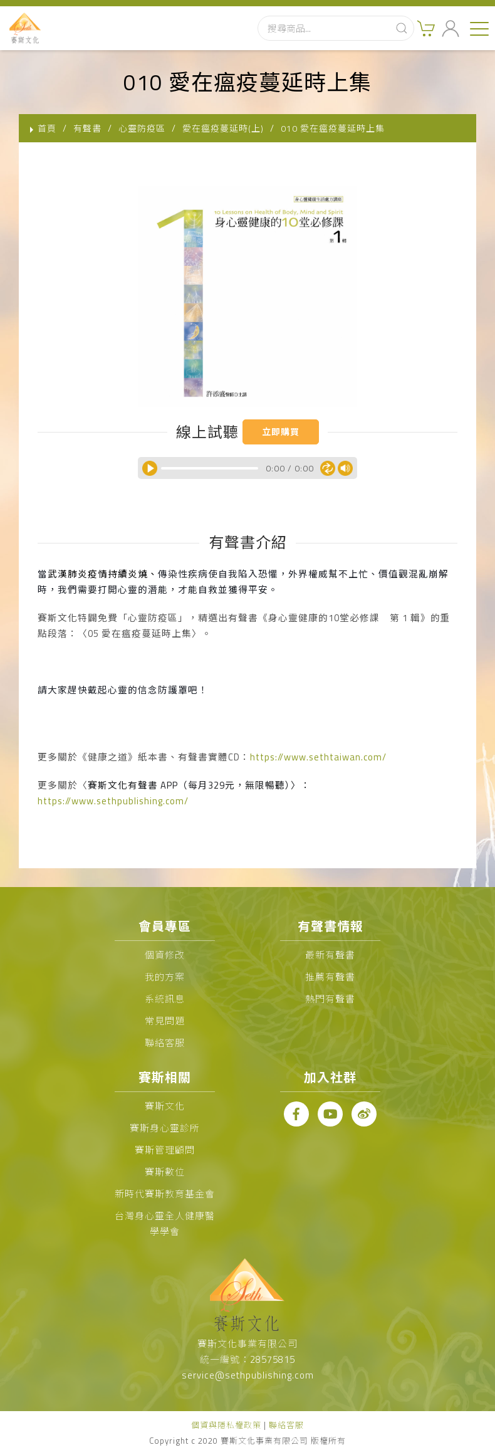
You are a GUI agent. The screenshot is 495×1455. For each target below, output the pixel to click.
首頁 (47, 128)
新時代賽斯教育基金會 (165, 1194)
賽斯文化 (165, 1106)
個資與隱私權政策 (226, 1425)
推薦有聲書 (330, 977)
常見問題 (165, 1021)
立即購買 (281, 431)
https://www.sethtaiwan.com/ (318, 757)
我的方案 (165, 977)
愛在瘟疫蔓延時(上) (223, 128)
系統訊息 (165, 999)
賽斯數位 (165, 1172)
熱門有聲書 (330, 999)
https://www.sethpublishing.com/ (113, 801)
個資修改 (165, 955)
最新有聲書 (330, 955)
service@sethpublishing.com (248, 1375)
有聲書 (87, 128)
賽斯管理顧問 (165, 1150)
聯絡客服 (165, 1043)
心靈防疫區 (141, 128)
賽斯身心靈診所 (165, 1128)
